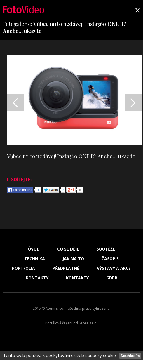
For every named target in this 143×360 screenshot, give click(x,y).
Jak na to (73, 258)
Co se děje (68, 249)
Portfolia (23, 268)
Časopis (110, 258)
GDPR (111, 278)
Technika (34, 258)
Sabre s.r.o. (88, 323)
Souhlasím (130, 356)
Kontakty (37, 278)
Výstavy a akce (114, 268)
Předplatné (66, 268)
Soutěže (106, 249)
